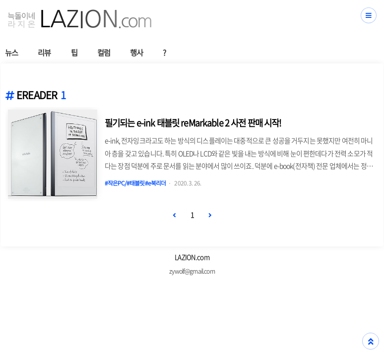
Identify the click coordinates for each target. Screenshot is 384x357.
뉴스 (11, 52)
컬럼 (103, 52)
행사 (136, 52)
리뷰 (44, 52)
